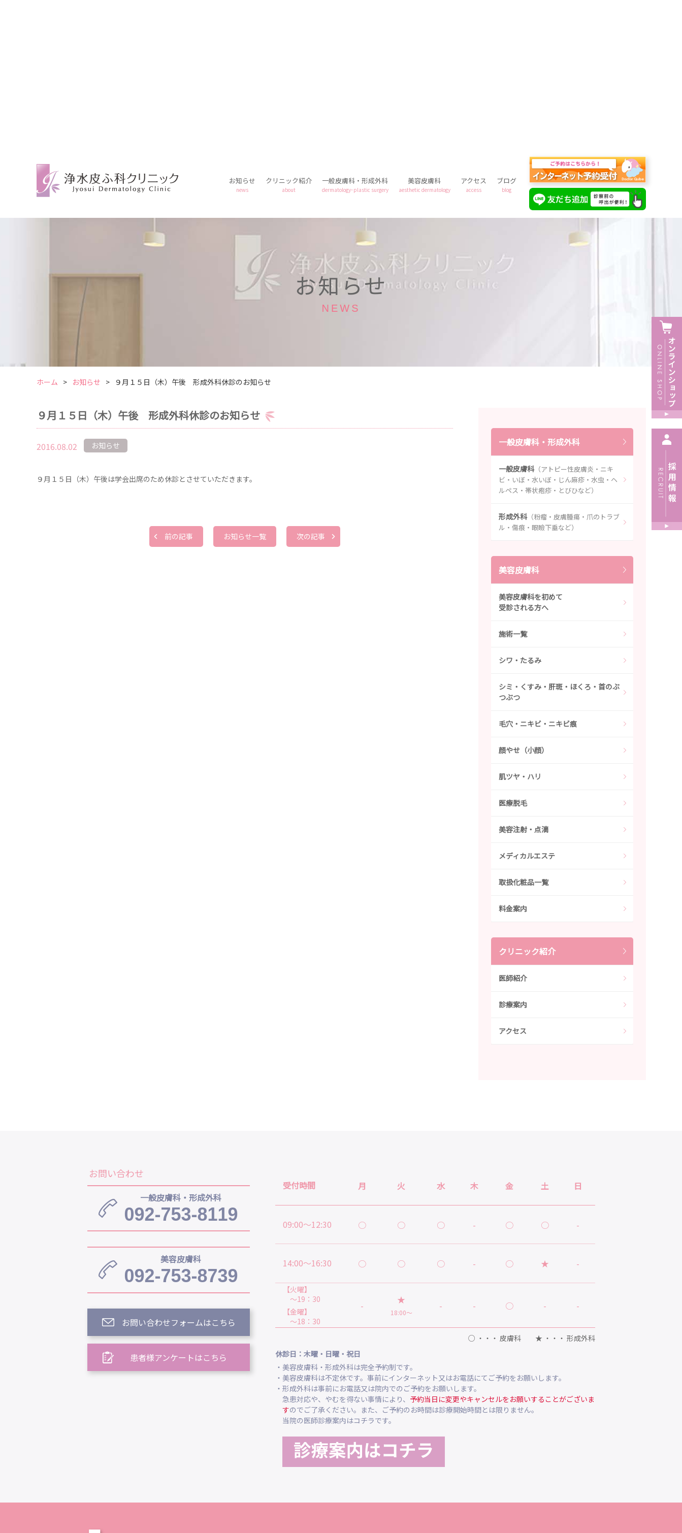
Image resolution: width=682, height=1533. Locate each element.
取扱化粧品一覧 (523, 736)
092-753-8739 (181, 1123)
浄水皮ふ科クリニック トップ (330, 1397)
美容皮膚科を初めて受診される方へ (531, 455)
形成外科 (559, 375)
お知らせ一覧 (244, 390)
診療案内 (513, 858)
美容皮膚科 (424, 38)
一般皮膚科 (558, 333)
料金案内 (513, 762)
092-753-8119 (181, 1062)
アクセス (473, 38)
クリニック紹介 (289, 38)
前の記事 (179, 390)
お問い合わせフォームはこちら (179, 1176)
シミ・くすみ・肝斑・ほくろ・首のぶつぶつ (559, 545)
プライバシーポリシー (416, 1444)
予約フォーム (498, 1444)
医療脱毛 (513, 656)
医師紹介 (513, 832)
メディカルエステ (527, 709)
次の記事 (311, 390)
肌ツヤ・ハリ (520, 630)
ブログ (506, 38)
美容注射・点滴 (523, 683)
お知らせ (242, 38)
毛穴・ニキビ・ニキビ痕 (538, 577)
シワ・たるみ (520, 514)
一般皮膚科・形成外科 (355, 38)
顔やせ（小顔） (523, 604)
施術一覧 (513, 487)
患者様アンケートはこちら (178, 1211)
